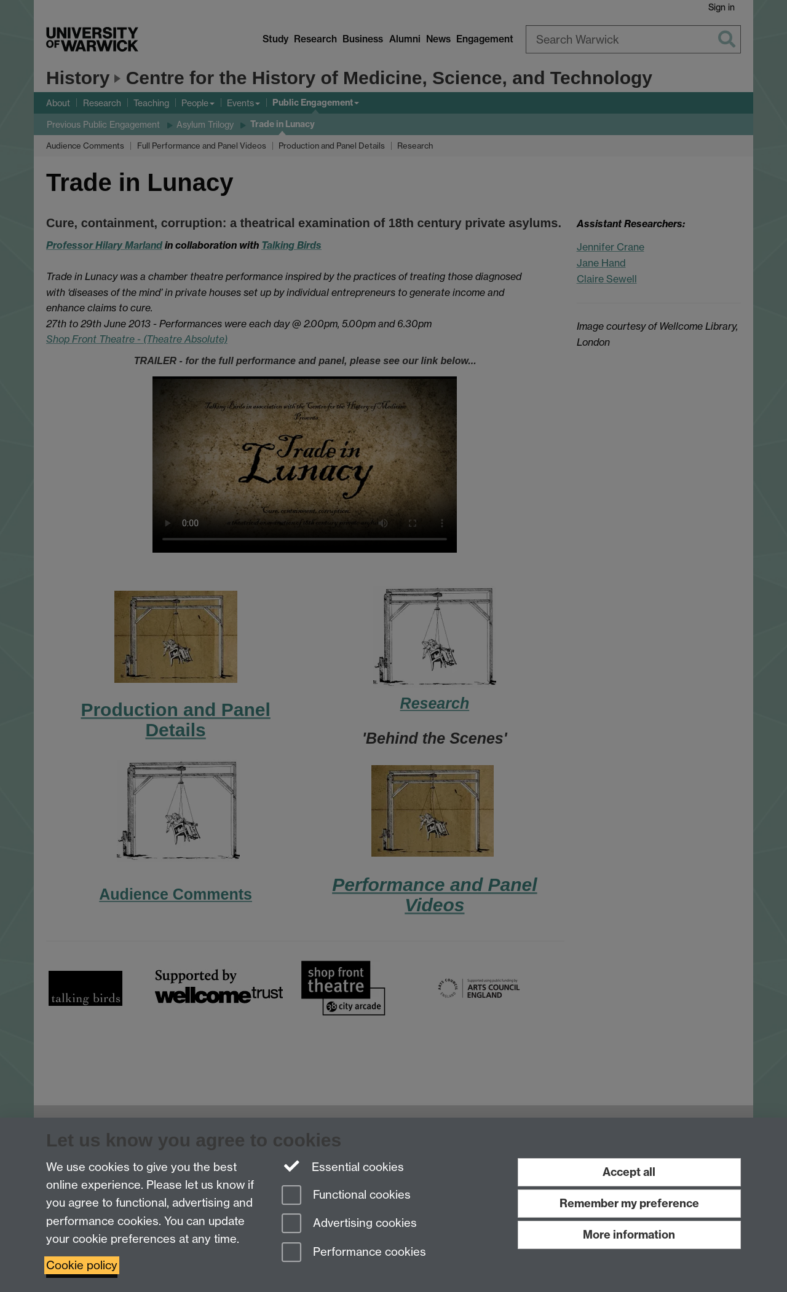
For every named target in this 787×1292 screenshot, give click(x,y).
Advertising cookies (349, 1224)
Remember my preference (629, 1203)
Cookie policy (81, 1265)
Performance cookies (354, 1253)
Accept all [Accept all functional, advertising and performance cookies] (629, 1172)
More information (629, 1235)
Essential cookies (343, 1166)
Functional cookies (346, 1196)
